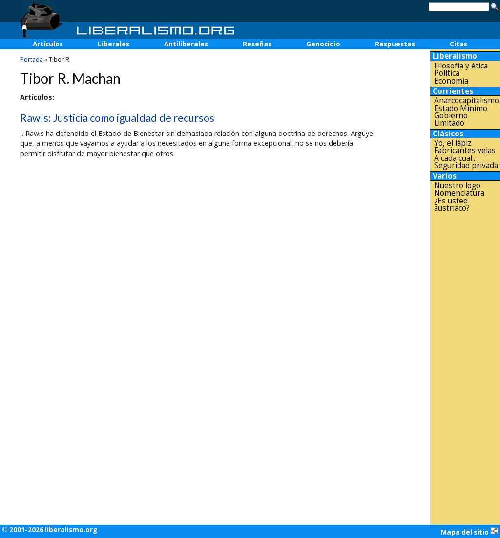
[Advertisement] (465, 368)
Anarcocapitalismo (466, 100)
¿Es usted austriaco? (452, 204)
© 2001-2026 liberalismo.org (49, 529)
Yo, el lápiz (453, 143)
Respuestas (395, 44)
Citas (458, 44)
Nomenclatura (459, 193)
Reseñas (257, 44)
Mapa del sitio (469, 532)
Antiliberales (186, 44)
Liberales (113, 44)
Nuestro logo (457, 185)
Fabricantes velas (465, 150)
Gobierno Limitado (451, 119)
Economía (451, 81)
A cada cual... (455, 158)
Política (446, 73)
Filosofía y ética (461, 65)
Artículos (48, 44)
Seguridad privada (466, 165)
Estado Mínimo (460, 108)
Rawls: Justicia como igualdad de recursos (117, 118)
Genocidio (323, 44)
